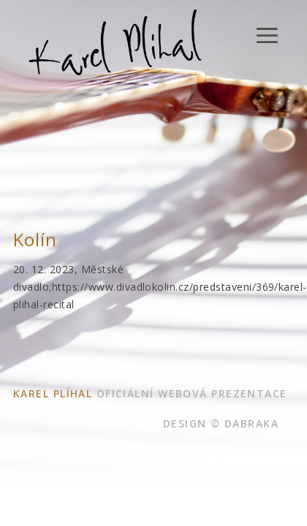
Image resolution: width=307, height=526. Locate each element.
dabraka (251, 423)
